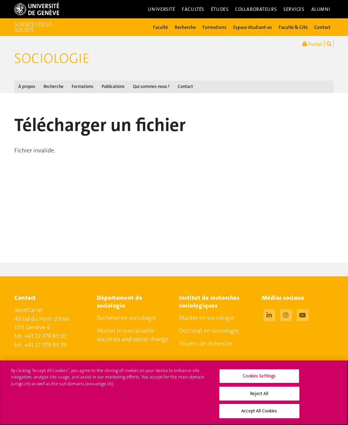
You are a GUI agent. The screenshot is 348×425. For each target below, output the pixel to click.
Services (293, 9)
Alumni (320, 9)
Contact (322, 27)
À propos (26, 86)
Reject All (259, 398)
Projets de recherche (205, 343)
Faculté (160, 27)
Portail (312, 43)
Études (219, 9)
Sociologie (52, 58)
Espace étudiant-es (252, 27)
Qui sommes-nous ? (151, 86)
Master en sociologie (206, 318)
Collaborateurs (256, 9)
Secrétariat (28, 310)
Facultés (193, 9)
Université (161, 9)
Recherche (185, 27)
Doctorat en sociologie (209, 331)
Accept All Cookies (259, 415)
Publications (113, 86)
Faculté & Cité (293, 27)
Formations (214, 27)
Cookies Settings (259, 380)
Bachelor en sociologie (126, 318)
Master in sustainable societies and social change (133, 335)
